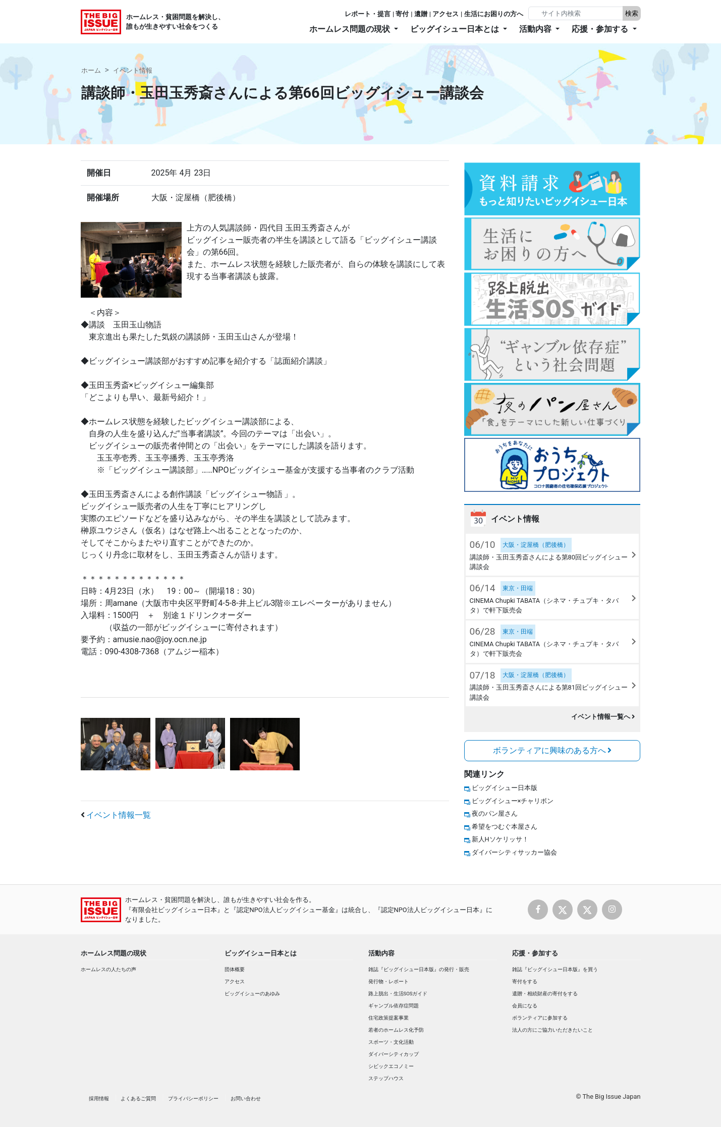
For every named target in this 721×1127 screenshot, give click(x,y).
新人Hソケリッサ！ (500, 839)
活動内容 (381, 953)
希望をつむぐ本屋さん (504, 826)
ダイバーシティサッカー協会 (514, 852)
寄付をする (524, 981)
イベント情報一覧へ (603, 716)
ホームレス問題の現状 (113, 953)
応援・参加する (535, 953)
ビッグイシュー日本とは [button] (455, 29)
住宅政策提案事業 (388, 1018)
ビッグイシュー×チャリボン (513, 801)
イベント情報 (132, 70)
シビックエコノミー (391, 1066)
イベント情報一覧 (118, 815)
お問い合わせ (246, 1098)
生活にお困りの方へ (493, 14)
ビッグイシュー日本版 (504, 788)
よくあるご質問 (138, 1098)
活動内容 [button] (536, 29)
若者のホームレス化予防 (396, 1030)
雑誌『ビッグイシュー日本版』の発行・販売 (418, 969)
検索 (631, 13)
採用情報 (99, 1098)
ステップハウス (386, 1078)
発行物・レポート (388, 981)
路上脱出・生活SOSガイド (398, 993)
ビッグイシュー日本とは (261, 953)
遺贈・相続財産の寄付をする (545, 993)
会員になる (524, 1005)
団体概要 (235, 969)
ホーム (91, 70)
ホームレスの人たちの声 (108, 969)
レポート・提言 (368, 14)
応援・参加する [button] (601, 29)
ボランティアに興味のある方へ (552, 750)
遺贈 (420, 14)
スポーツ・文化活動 (391, 1042)
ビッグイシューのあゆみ (252, 993)
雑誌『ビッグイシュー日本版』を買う (555, 969)
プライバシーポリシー (193, 1098)
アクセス (445, 14)
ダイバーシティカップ (393, 1054)
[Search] (576, 13)
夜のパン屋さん (495, 813)
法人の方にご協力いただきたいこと (552, 1030)
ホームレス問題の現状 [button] (350, 29)
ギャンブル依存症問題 (393, 1005)
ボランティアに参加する (540, 1018)
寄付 (402, 14)
